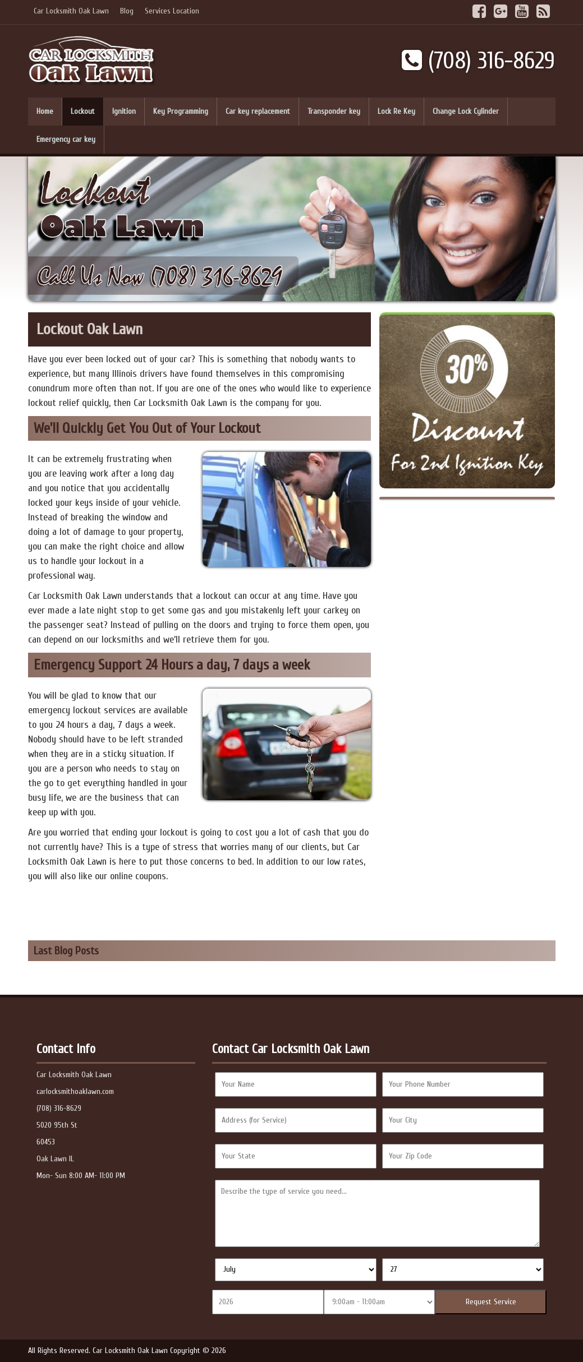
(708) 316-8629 (478, 61)
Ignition (124, 111)
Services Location (172, 11)
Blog (127, 11)
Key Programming (180, 111)
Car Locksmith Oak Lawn (71, 11)
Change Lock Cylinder (466, 111)
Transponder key (333, 111)
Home (44, 111)
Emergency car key (65, 139)
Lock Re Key (396, 111)
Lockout (83, 111)
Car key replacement (258, 111)
